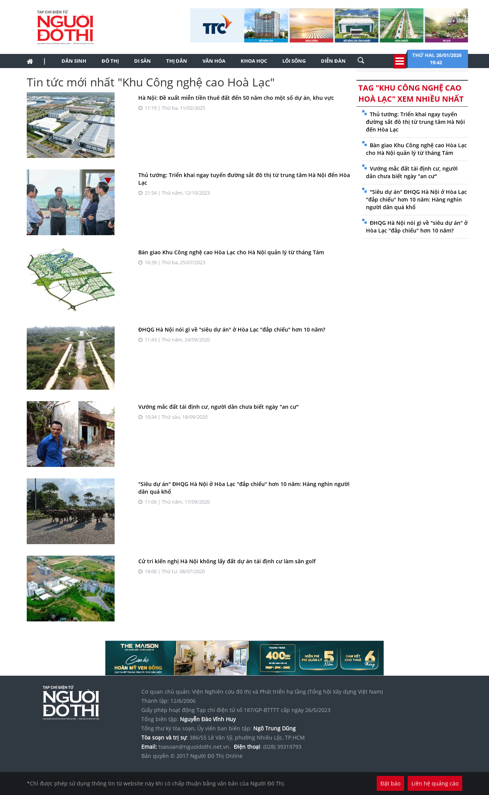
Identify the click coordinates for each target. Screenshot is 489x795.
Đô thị (110, 60)
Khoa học (254, 60)
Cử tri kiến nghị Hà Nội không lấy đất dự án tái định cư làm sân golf (227, 561)
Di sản (142, 60)
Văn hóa (213, 60)
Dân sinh (74, 60)
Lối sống (294, 60)
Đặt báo (390, 783)
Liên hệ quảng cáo (434, 783)
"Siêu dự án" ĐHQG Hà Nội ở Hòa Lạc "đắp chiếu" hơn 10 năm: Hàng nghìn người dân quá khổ (416, 199)
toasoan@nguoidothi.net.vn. (195, 746)
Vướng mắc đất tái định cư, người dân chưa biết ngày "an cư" (218, 406)
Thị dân (176, 60)
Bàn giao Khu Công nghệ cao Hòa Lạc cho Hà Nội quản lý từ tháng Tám (231, 252)
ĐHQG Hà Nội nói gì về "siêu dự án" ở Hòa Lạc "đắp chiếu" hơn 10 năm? (231, 329)
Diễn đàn (333, 60)
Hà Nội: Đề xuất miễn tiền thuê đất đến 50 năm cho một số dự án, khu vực (236, 97)
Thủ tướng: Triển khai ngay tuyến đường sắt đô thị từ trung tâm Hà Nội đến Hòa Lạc (415, 122)
